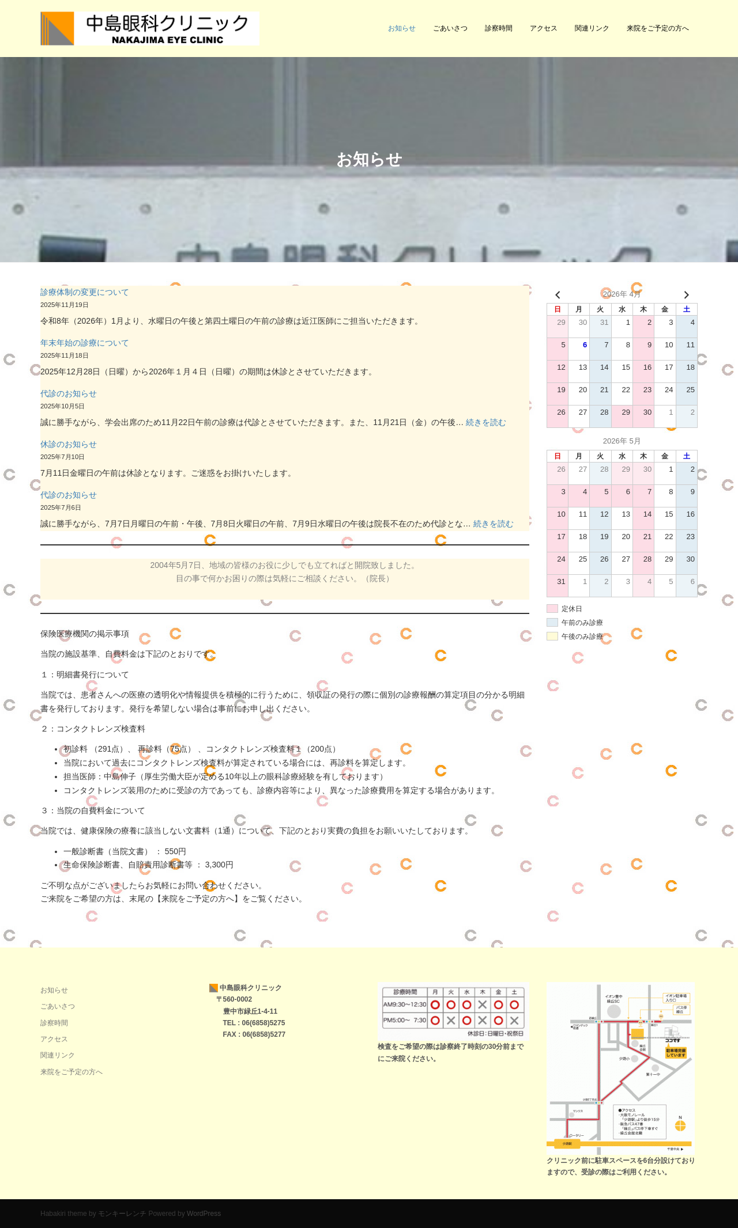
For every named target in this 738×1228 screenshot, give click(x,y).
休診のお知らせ (68, 444)
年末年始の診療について (84, 342)
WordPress (204, 1214)
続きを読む (486, 422)
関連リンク (592, 28)
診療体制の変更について (84, 292)
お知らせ (402, 28)
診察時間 (499, 28)
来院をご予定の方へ (658, 28)
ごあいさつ (450, 28)
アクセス (544, 28)
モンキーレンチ (122, 1214)
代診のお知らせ (68, 393)
